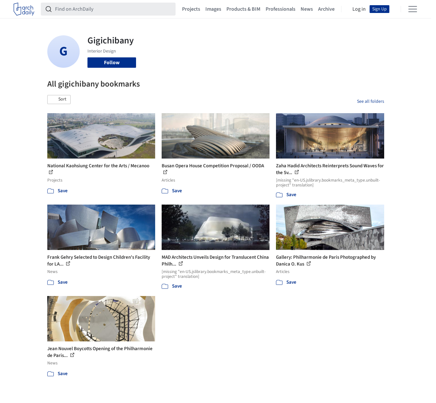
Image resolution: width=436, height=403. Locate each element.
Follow (112, 62)
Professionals (280, 9)
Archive (326, 9)
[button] (59, 99)
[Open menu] (412, 9)
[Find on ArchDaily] (113, 9)
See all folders (370, 101)
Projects (191, 9)
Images (213, 9)
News (307, 9)
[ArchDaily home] (24, 9)
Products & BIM (243, 9)
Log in (359, 9)
